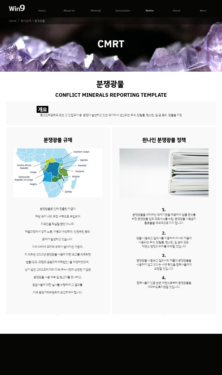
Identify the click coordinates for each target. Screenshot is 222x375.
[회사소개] (26, 20)
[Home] (12, 20)
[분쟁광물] (39, 20)
